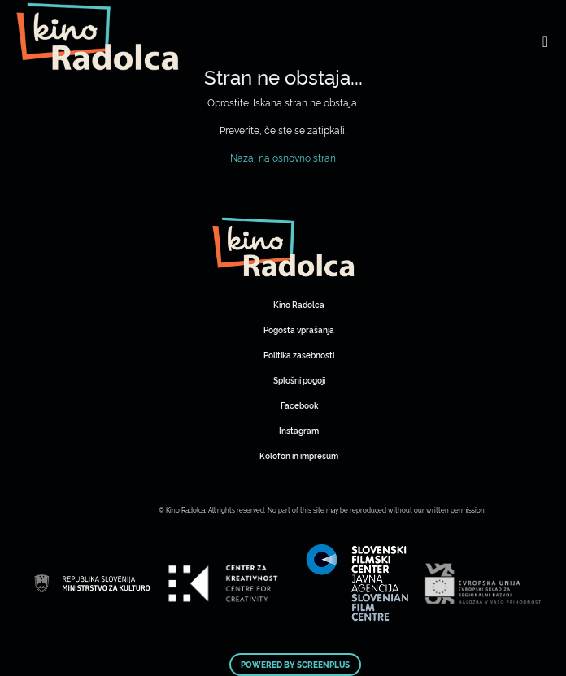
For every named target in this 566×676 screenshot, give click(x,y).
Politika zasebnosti (298, 354)
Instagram (299, 430)
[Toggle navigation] (545, 40)
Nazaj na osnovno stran (283, 157)
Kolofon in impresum (298, 455)
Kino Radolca (298, 304)
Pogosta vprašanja (298, 329)
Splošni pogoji (299, 380)
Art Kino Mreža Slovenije (283, 247)
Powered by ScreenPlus (295, 664)
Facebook (299, 405)
